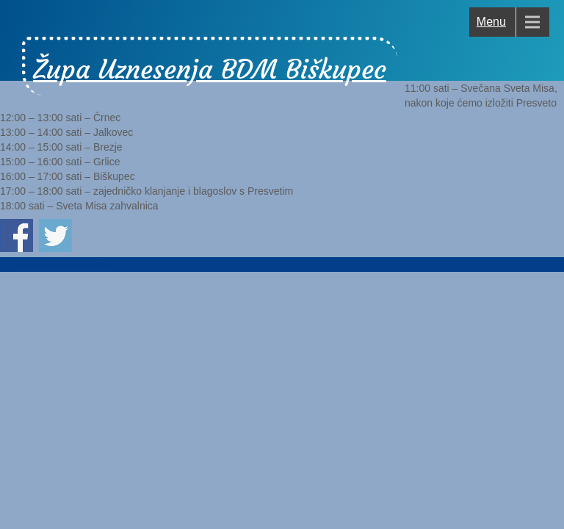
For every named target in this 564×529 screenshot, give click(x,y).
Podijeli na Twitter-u (55, 235)
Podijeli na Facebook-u (16, 235)
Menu (491, 21)
